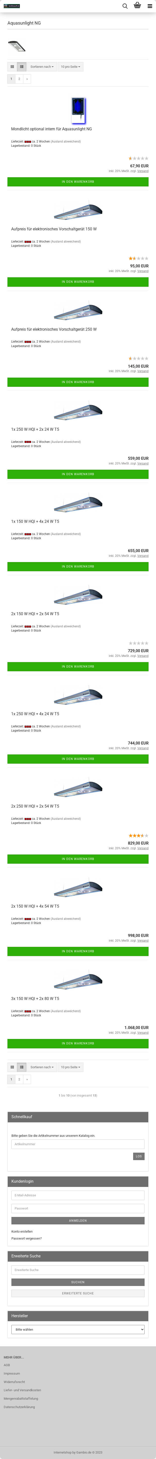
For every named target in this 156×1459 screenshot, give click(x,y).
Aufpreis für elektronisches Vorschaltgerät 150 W (54, 229)
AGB (7, 1365)
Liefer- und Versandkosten (22, 1390)
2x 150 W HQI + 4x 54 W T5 (35, 906)
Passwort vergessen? (26, 1238)
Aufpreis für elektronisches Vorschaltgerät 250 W (54, 329)
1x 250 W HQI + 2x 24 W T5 (35, 429)
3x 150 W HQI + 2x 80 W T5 (35, 998)
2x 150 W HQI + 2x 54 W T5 (35, 613)
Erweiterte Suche (78, 1293)
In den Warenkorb (78, 181)
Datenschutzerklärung (19, 1407)
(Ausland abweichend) (66, 141)
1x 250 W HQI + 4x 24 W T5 (35, 714)
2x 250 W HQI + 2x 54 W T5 (35, 806)
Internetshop (63, 1452)
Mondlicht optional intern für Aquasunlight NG (51, 129)
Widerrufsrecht (14, 1382)
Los (139, 1156)
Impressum (12, 1373)
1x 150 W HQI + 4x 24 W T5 (35, 521)
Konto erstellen (22, 1231)
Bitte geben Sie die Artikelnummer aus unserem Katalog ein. (53, 1136)
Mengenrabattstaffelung (21, 1398)
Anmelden (78, 1220)
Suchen (78, 1282)
